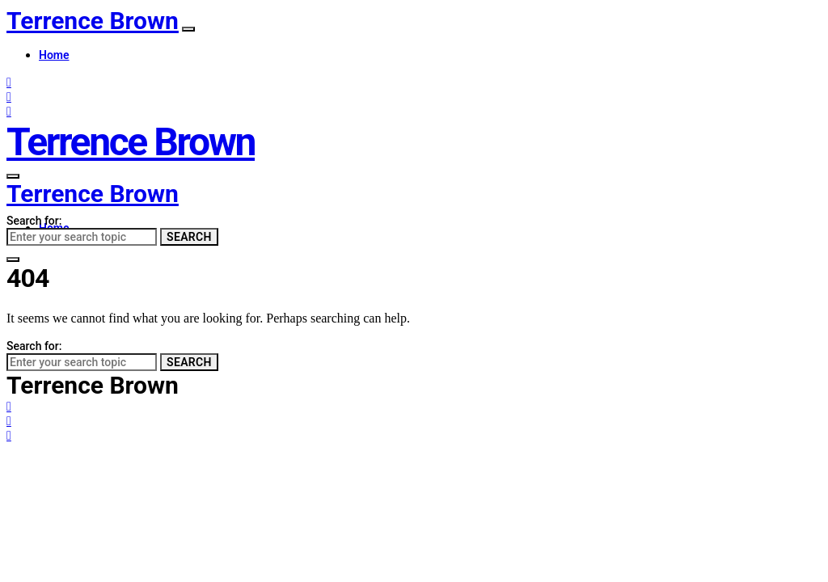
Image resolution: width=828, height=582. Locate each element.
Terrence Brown (92, 20)
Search (189, 236)
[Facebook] (8, 82)
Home (54, 54)
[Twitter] (8, 96)
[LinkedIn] (8, 111)
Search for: (33, 220)
